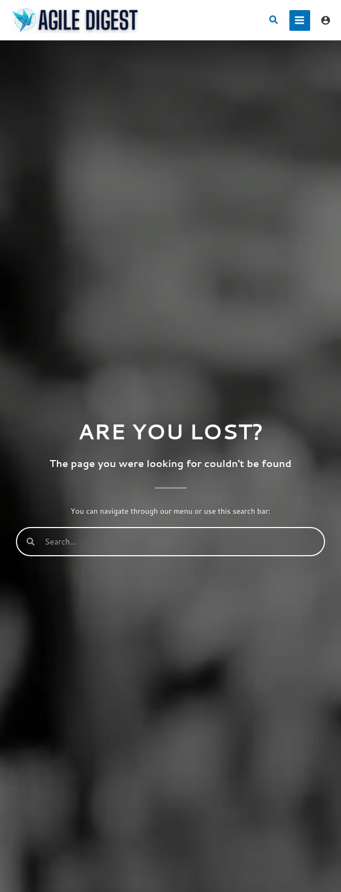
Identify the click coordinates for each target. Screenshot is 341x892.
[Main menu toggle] (299, 20)
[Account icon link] (325, 20)
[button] (274, 20)
